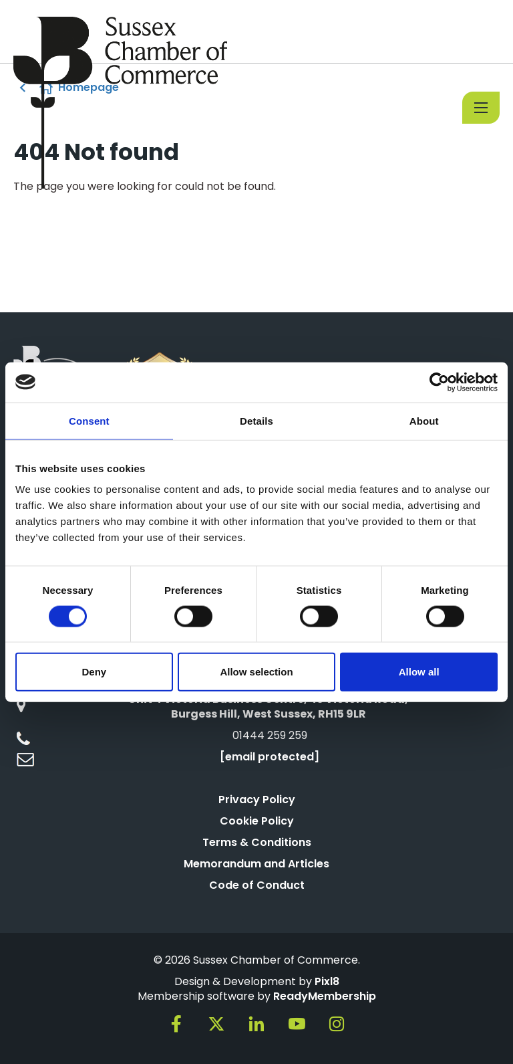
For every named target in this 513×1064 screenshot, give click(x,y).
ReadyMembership (324, 996)
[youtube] (296, 1023)
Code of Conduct (257, 885)
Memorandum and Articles (256, 863)
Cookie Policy (257, 821)
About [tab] (424, 420)
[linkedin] (256, 1023)
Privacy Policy (256, 799)
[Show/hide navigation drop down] (481, 108)
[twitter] (216, 1023)
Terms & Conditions (256, 842)
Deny (93, 671)
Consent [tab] (89, 420)
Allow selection (256, 671)
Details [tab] (256, 420)
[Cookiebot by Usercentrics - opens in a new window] (439, 382)
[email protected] (269, 756)
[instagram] (336, 1023)
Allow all (419, 671)
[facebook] (176, 1023)
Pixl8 (327, 981)
